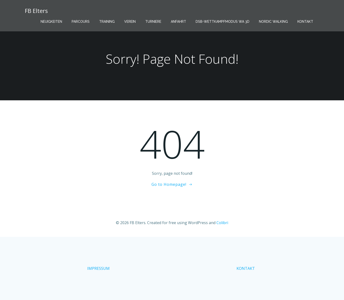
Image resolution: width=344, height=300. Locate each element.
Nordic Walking (273, 21)
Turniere (153, 21)
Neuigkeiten (51, 21)
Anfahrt (178, 21)
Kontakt (305, 21)
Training (107, 21)
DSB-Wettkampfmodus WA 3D (222, 21)
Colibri (222, 222)
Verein (130, 21)
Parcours (81, 21)
